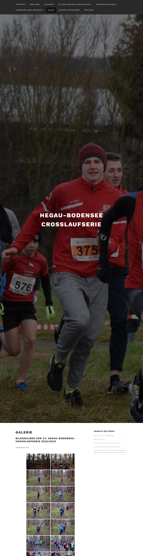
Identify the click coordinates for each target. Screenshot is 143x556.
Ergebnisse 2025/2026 (106, 4)
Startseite (20, 4)
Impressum (89, 10)
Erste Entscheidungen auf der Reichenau (107, 441)
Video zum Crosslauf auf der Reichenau (106, 437)
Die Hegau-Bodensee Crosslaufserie (74, 4)
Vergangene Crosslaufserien (29, 10)
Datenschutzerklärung (69, 10)
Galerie (51, 10)
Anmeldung (35, 4)
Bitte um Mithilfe (99, 433)
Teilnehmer (49, 4)
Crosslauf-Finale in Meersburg (104, 430)
